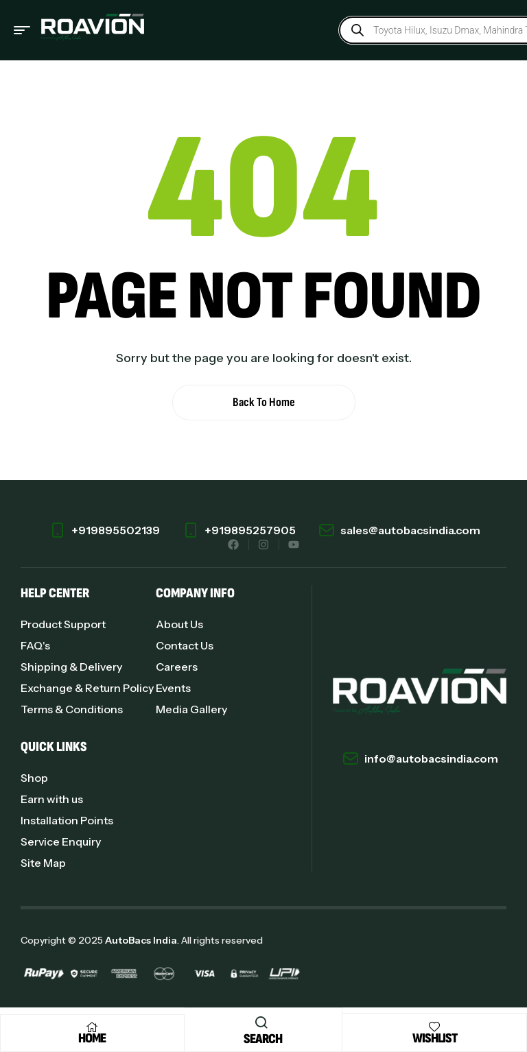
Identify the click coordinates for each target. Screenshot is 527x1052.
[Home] (91, 1027)
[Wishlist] (434, 1026)
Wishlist (434, 1038)
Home (92, 1038)
